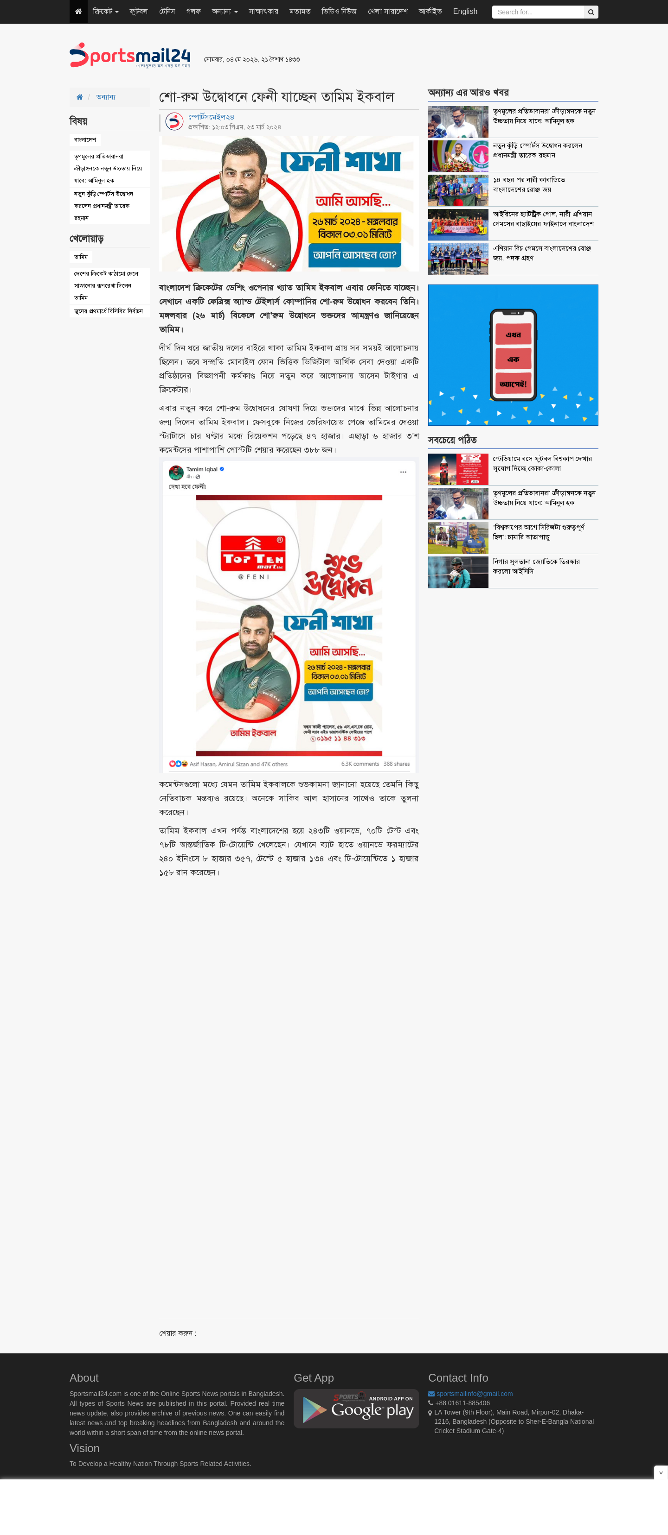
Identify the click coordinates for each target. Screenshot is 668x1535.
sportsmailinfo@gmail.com (470, 1393)
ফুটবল (139, 11)
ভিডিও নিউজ (339, 11)
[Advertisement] (447, 55)
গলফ (193, 11)
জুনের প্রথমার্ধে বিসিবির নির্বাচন (108, 311)
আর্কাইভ (430, 11)
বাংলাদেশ (85, 139)
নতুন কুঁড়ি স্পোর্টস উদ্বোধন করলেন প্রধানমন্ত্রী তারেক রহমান (103, 205)
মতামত (300, 11)
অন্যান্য (225, 11)
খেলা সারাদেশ (387, 11)
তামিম (81, 256)
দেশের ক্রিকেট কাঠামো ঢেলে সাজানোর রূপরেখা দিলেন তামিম (106, 285)
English (465, 11)
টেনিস (167, 11)
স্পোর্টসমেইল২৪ (211, 117)
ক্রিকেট (106, 11)
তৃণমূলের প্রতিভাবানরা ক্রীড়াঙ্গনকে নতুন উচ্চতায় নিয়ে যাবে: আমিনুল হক (108, 168)
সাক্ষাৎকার (263, 11)
